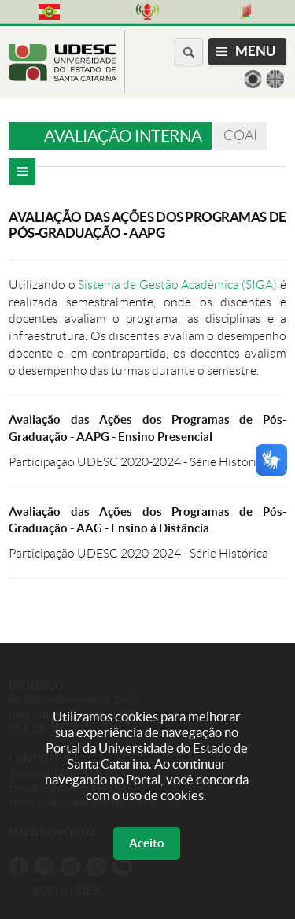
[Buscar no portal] (189, 51)
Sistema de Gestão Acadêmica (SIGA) (177, 284)
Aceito (146, 843)
